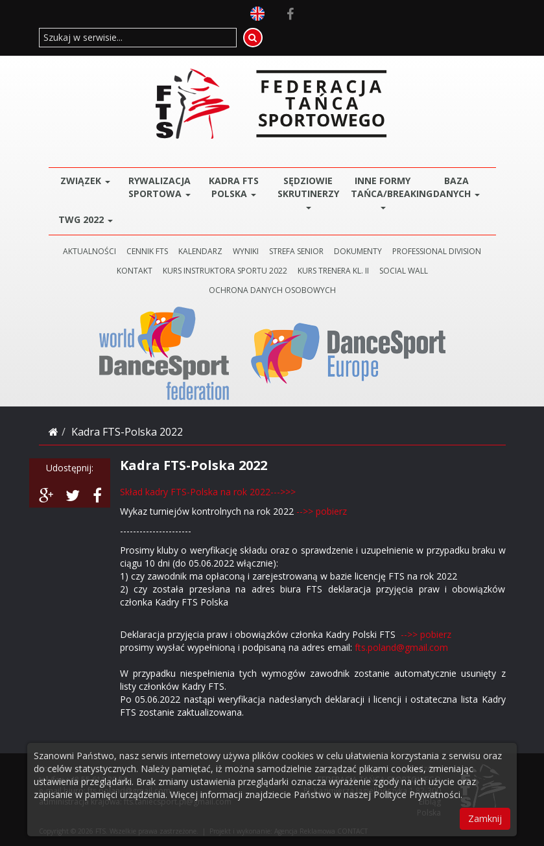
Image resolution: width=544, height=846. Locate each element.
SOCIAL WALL (403, 270)
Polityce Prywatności (416, 794)
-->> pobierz (321, 511)
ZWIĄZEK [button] (85, 180)
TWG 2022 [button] (85, 219)
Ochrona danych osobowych (272, 290)
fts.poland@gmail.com (401, 647)
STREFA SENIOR (296, 251)
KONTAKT (134, 270)
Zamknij (485, 818)
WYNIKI (246, 251)
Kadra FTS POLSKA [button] (234, 187)
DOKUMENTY (358, 251)
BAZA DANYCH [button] (456, 187)
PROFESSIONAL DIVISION (436, 251)
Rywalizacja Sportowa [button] (159, 187)
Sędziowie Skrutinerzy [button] (308, 191)
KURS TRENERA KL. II (333, 270)
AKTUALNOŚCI (89, 251)
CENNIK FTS (147, 251)
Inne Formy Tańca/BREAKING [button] (385, 191)
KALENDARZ (200, 251)
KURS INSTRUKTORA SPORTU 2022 (225, 270)
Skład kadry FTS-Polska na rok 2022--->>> (208, 492)
